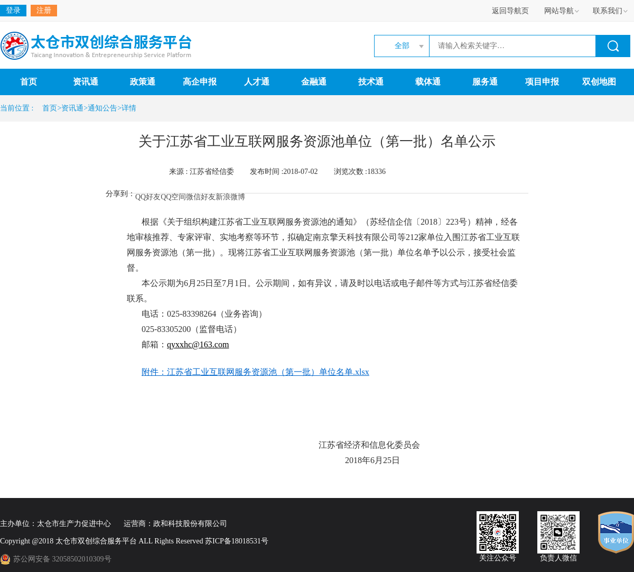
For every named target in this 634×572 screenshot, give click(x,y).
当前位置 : (18, 108)
